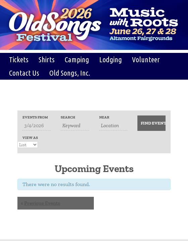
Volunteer (146, 59)
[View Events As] (27, 144)
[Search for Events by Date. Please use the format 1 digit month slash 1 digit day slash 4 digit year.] (36, 126)
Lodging (110, 59)
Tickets (18, 59)
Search (68, 117)
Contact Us (24, 73)
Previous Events (40, 203)
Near (104, 117)
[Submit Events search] (151, 123)
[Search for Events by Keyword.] (75, 126)
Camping (77, 59)
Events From (35, 117)
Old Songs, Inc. (69, 73)
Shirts (47, 59)
